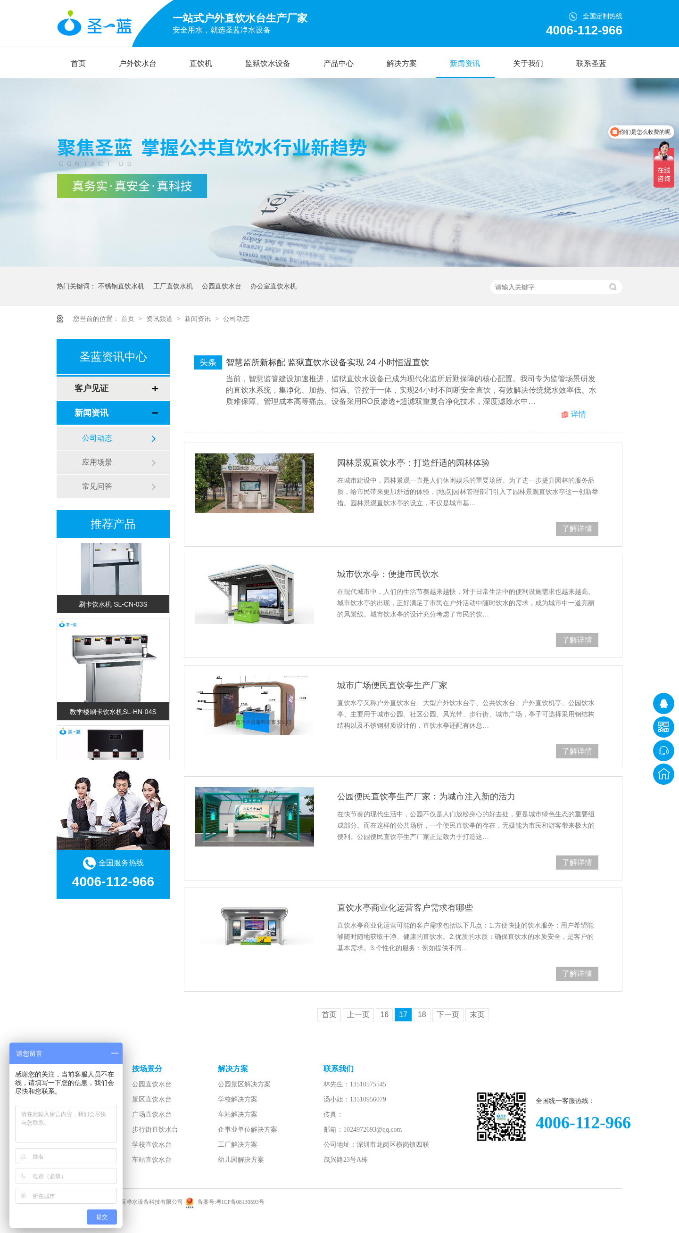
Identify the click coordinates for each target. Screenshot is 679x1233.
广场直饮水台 (152, 1114)
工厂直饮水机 (173, 286)
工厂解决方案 (237, 1144)
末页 (477, 1015)
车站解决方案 (237, 1114)
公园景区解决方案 (244, 1084)
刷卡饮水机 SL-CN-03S (113, 605)
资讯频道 (160, 318)
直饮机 (201, 63)
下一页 (448, 1015)
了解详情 (577, 529)
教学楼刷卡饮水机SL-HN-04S (113, 713)
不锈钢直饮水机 (121, 286)
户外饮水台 (138, 63)
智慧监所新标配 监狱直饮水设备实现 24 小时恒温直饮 (327, 362)
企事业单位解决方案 (247, 1129)
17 (403, 1015)
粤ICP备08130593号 (240, 1202)
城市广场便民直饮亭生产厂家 (392, 685)
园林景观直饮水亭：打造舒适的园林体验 (413, 463)
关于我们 (528, 63)
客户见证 (91, 388)
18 (422, 1015)
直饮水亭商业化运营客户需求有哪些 (405, 907)
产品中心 (338, 63)
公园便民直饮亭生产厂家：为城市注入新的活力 (426, 796)
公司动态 (236, 318)
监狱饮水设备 (267, 63)
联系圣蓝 (591, 63)
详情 (578, 414)
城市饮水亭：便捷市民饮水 (388, 574)
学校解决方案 (237, 1099)
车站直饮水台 (152, 1159)
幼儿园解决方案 (241, 1159)
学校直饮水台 (152, 1144)
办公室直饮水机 (273, 286)
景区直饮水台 (152, 1099)
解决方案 (402, 63)
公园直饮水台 (221, 286)
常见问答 (97, 486)
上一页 (358, 1015)
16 (384, 1015)
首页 (78, 63)
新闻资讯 (465, 63)
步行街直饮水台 (155, 1129)
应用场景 (97, 462)
